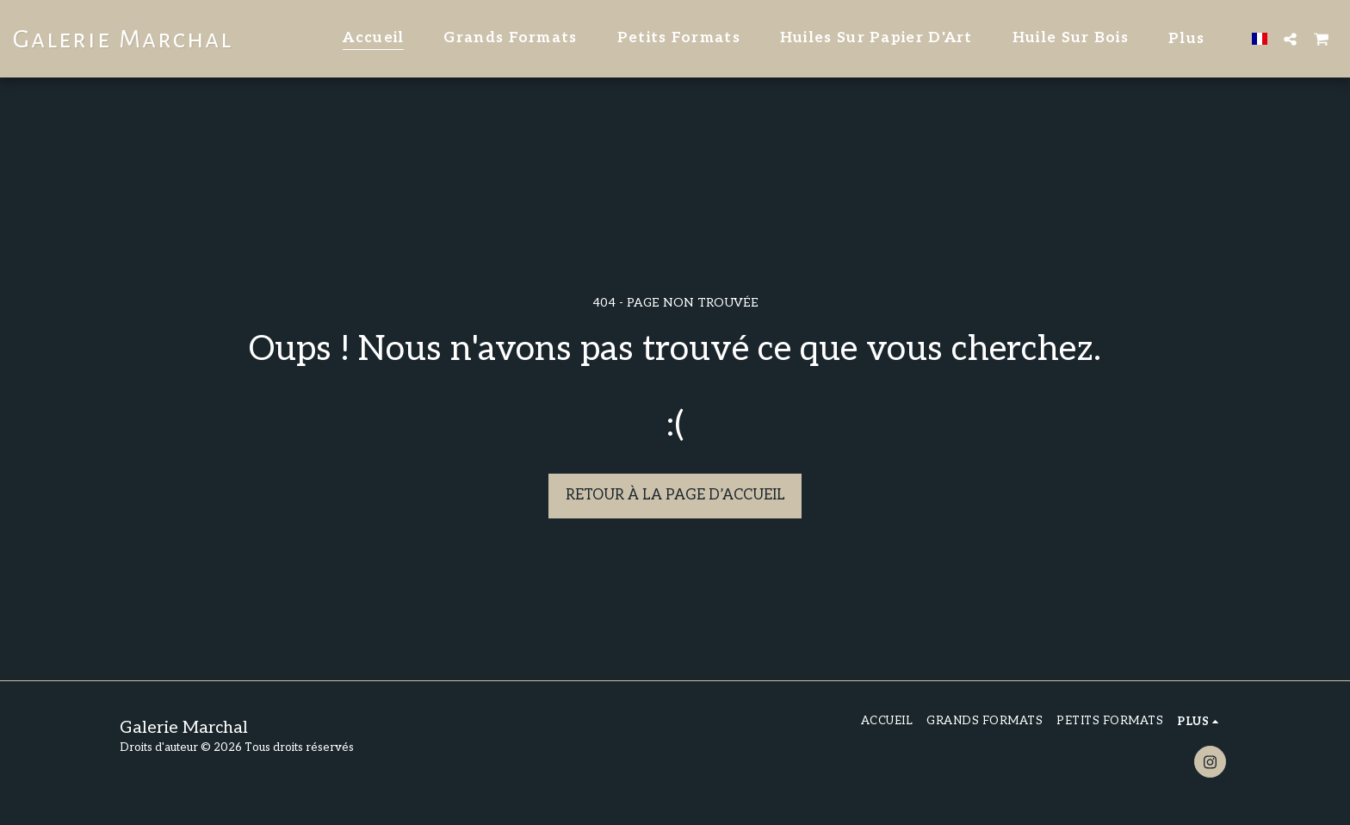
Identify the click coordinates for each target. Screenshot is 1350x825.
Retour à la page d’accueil (675, 495)
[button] (1290, 39)
